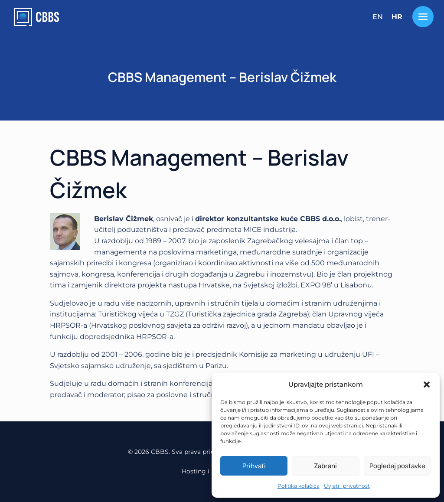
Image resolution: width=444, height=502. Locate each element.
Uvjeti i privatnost (347, 485)
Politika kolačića (299, 485)
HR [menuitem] (397, 17)
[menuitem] (377, 17)
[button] (426, 384)
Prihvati (254, 465)
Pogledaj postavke (397, 465)
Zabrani (325, 465)
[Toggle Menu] (423, 16)
